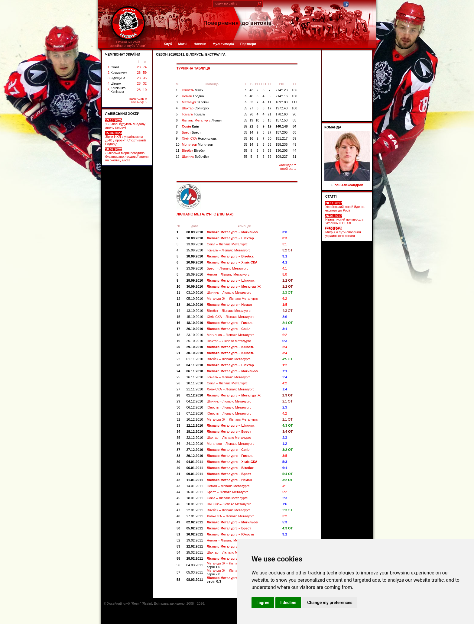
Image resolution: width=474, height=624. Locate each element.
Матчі (182, 44)
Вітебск (193, 150)
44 (294, 150)
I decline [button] (288, 602)
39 (269, 156)
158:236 (282, 144)
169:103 (282, 102)
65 (294, 132)
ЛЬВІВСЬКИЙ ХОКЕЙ (122, 113)
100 (294, 108)
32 (145, 83)
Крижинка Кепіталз (118, 89)
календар (138, 98)
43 (251, 90)
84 (294, 126)
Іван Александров (348, 185)
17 (269, 108)
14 (251, 132)
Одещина (118, 78)
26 (251, 114)
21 (269, 114)
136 (294, 90)
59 (145, 72)
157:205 (282, 132)
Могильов (197, 144)
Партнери (248, 44)
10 (145, 90)
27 (251, 108)
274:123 (282, 90)
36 (269, 144)
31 (294, 156)
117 (294, 102)
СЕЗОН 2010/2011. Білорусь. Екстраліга (191, 54)
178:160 (282, 114)
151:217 (282, 138)
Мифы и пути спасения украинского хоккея (343, 232)
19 (251, 120)
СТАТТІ (331, 196)
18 (269, 120)
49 (294, 144)
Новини (200, 44)
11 (269, 102)
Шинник (195, 156)
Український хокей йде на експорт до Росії (345, 206)
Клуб (168, 44)
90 (294, 114)
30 (269, 138)
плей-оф (139, 102)
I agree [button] (262, 602)
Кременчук (119, 72)
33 (251, 102)
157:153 (282, 120)
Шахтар (195, 108)
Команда (332, 127)
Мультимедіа (223, 44)
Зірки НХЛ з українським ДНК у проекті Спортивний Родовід (125, 138)
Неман (193, 96)
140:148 (281, 126)
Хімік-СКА (199, 138)
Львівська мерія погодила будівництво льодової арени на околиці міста (126, 154)
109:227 (282, 156)
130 (294, 96)
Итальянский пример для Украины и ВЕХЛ (344, 219)
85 (294, 120)
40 (251, 96)
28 (139, 67)
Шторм (116, 83)
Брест (191, 132)
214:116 (282, 96)
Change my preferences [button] (329, 602)
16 (251, 138)
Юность (192, 90)
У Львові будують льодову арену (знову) (125, 123)
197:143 (282, 108)
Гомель (193, 114)
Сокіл (115, 67)
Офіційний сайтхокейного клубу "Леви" (128, 43)
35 (145, 78)
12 (178, 156)
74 (145, 67)
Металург (195, 102)
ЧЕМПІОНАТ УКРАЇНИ (122, 54)
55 (245, 90)
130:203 (282, 150)
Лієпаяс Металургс (202, 120)
